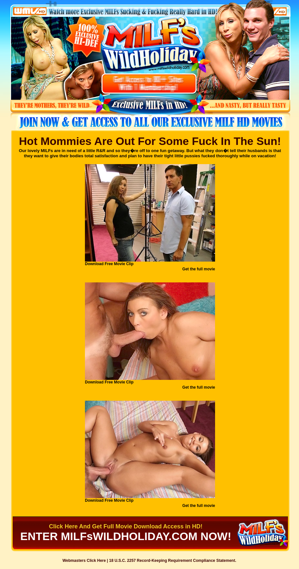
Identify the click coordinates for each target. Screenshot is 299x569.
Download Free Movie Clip (109, 264)
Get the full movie (198, 269)
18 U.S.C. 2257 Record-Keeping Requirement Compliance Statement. (172, 560)
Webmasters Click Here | (85, 560)
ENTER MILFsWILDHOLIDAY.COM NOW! (125, 536)
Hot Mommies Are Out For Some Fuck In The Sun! (150, 141)
